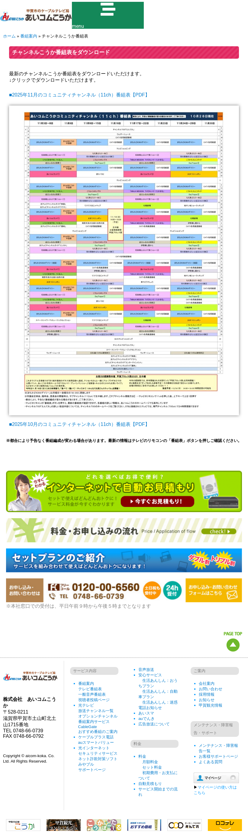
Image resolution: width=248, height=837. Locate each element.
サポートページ (92, 769)
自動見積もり (150, 783)
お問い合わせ (210, 689)
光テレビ (86, 705)
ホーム (9, 36)
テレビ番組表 (90, 689)
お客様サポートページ (218, 756)
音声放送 (146, 669)
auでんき (146, 718)
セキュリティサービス (98, 753)
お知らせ (206, 700)
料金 (142, 756)
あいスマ (146, 713)
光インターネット (94, 748)
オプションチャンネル (98, 716)
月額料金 (150, 762)
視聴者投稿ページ (94, 700)
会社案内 (206, 683)
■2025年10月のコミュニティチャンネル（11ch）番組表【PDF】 (79, 424)
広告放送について (154, 724)
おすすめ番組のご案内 (98, 731)
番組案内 (28, 36)
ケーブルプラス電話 (96, 737)
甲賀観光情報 (210, 705)
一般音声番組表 (92, 694)
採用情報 (206, 694)
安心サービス (150, 675)
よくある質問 (210, 762)
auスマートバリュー (96, 742)
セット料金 (152, 767)
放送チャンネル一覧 (96, 710)
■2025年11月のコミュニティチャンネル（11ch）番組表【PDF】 (79, 95)
